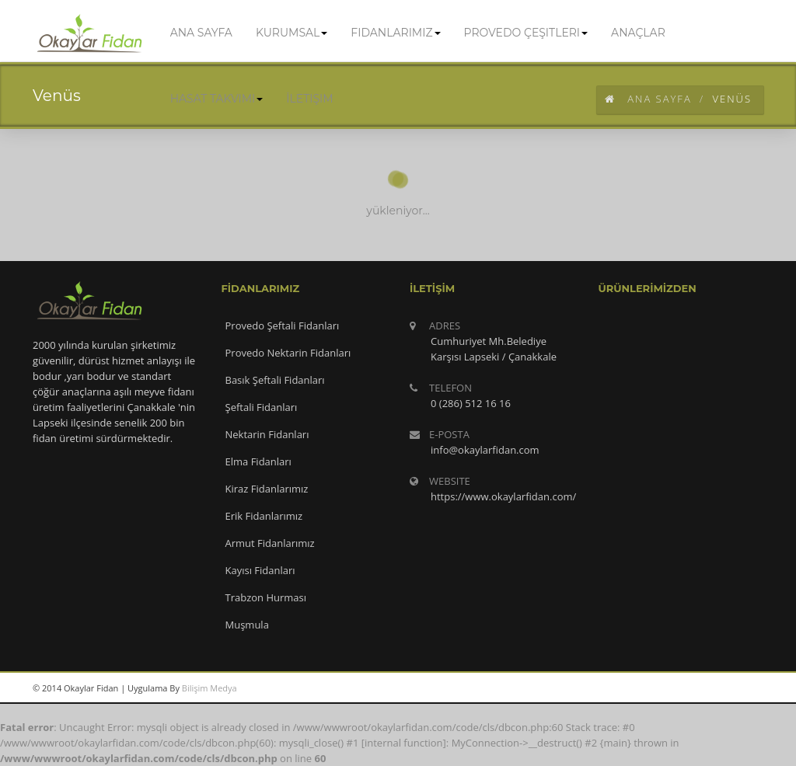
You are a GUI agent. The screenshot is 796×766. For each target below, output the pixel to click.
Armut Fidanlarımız (270, 543)
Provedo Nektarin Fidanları (288, 353)
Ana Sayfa (648, 99)
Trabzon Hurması (266, 597)
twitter (708, 688)
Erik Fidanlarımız (264, 516)
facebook (743, 688)
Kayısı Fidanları (260, 570)
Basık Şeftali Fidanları (275, 380)
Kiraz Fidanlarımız (267, 489)
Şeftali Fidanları (261, 407)
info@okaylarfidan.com (485, 450)
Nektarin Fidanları (267, 434)
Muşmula (247, 625)
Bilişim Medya (209, 688)
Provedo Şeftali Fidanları (282, 326)
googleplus (674, 688)
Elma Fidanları (258, 461)
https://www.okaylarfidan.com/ (503, 496)
